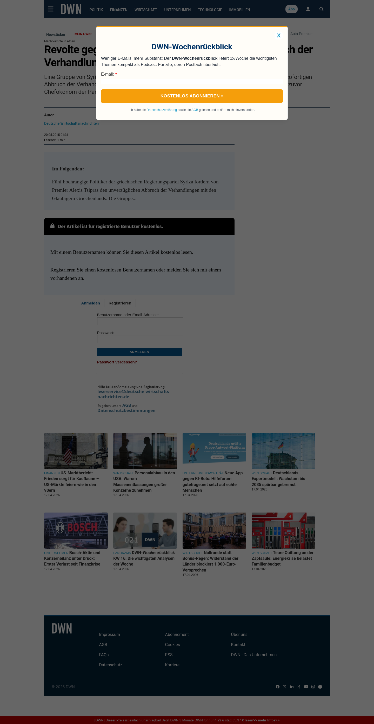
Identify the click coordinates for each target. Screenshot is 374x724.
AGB (194, 110)
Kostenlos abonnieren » (192, 96)
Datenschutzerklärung (162, 110)
